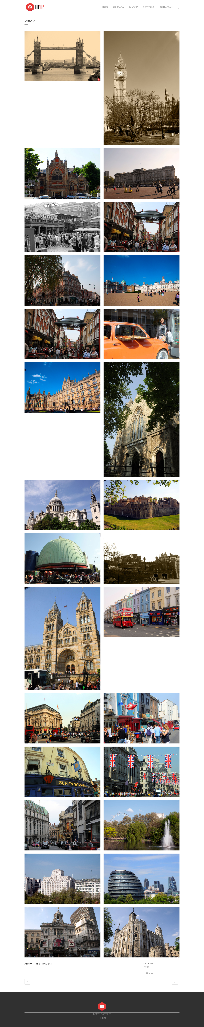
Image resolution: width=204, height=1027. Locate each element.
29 (149, 973)
